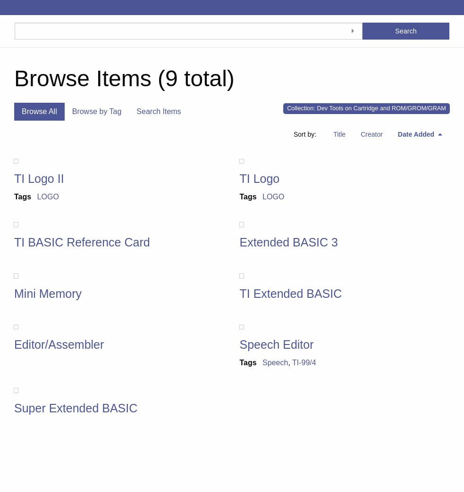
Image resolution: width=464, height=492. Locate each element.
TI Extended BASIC (291, 293)
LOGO (48, 197)
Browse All (39, 111)
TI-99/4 (304, 363)
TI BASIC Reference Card (82, 242)
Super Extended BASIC (75, 408)
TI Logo (260, 178)
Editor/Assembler (59, 344)
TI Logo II (39, 178)
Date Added (417, 134)
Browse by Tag (97, 111)
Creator (372, 134)
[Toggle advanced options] (353, 31)
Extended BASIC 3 (289, 242)
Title (339, 134)
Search (406, 31)
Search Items (158, 111)
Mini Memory (48, 293)
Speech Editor (277, 344)
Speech (275, 363)
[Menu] (7, 7)
